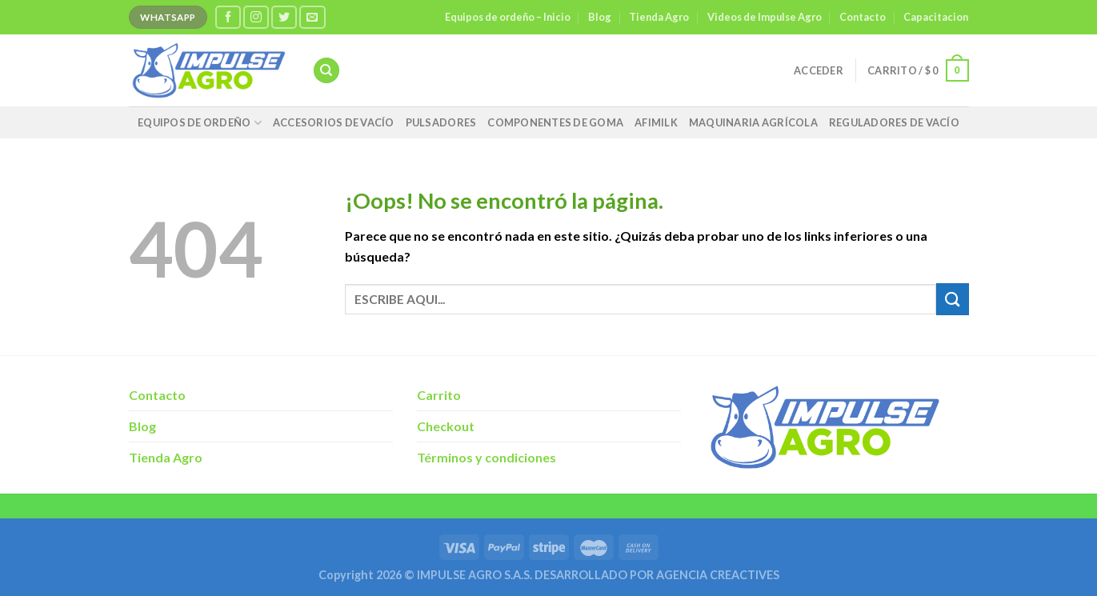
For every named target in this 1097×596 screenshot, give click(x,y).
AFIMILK (656, 122)
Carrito (439, 394)
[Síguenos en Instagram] (256, 17)
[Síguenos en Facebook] (228, 17)
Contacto (862, 16)
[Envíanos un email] (312, 17)
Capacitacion (935, 16)
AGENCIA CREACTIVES (717, 575)
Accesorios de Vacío (333, 122)
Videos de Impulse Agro (764, 16)
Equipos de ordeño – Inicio (508, 16)
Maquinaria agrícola (753, 122)
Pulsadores (441, 122)
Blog (599, 16)
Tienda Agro (659, 16)
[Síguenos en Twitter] (284, 17)
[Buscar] (326, 71)
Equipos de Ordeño (200, 122)
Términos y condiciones (486, 457)
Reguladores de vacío (894, 122)
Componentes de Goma (555, 122)
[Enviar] (952, 298)
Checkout (445, 426)
